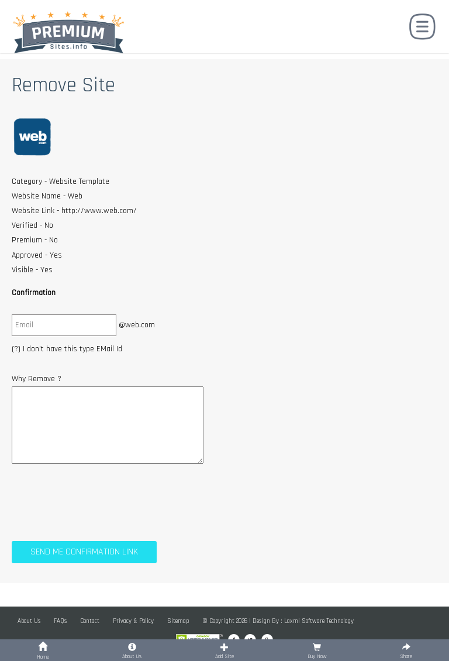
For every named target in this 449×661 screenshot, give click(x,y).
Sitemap (178, 621)
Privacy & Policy (133, 621)
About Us (29, 621)
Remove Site (63, 85)
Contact (89, 621)
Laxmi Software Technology (319, 621)
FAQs (60, 621)
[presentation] (100, 500)
